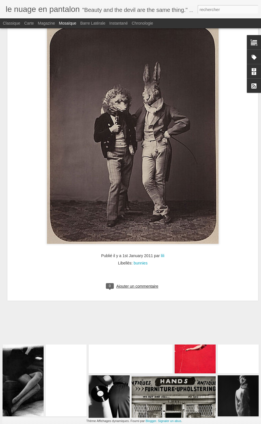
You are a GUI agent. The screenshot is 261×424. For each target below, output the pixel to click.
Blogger (151, 421)
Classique (11, 23)
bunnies (140, 211)
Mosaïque (67, 23)
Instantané (118, 23)
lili (162, 203)
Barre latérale (92, 23)
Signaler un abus (169, 421)
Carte (29, 23)
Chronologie (142, 23)
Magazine (46, 23)
